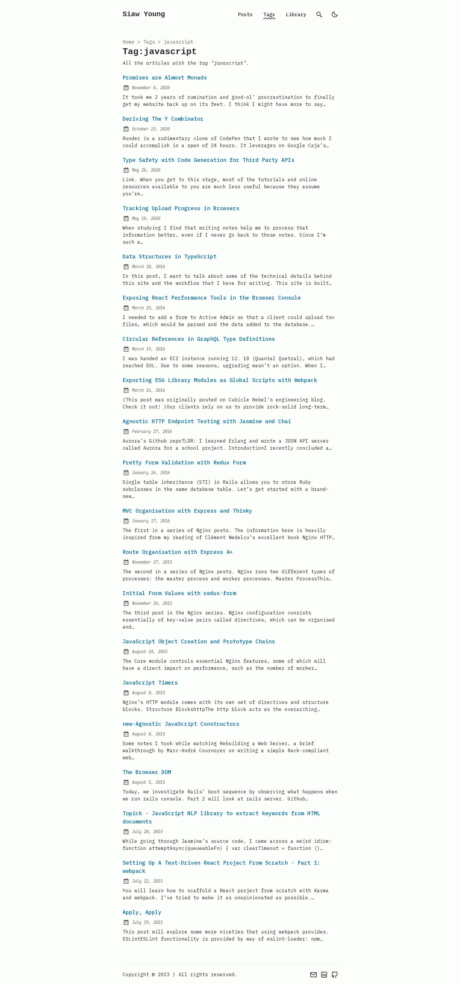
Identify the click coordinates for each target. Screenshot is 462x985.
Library (296, 14)
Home (128, 42)
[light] (334, 14)
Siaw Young (144, 14)
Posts (245, 14)
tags (149, 42)
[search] (319, 14)
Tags (269, 14)
